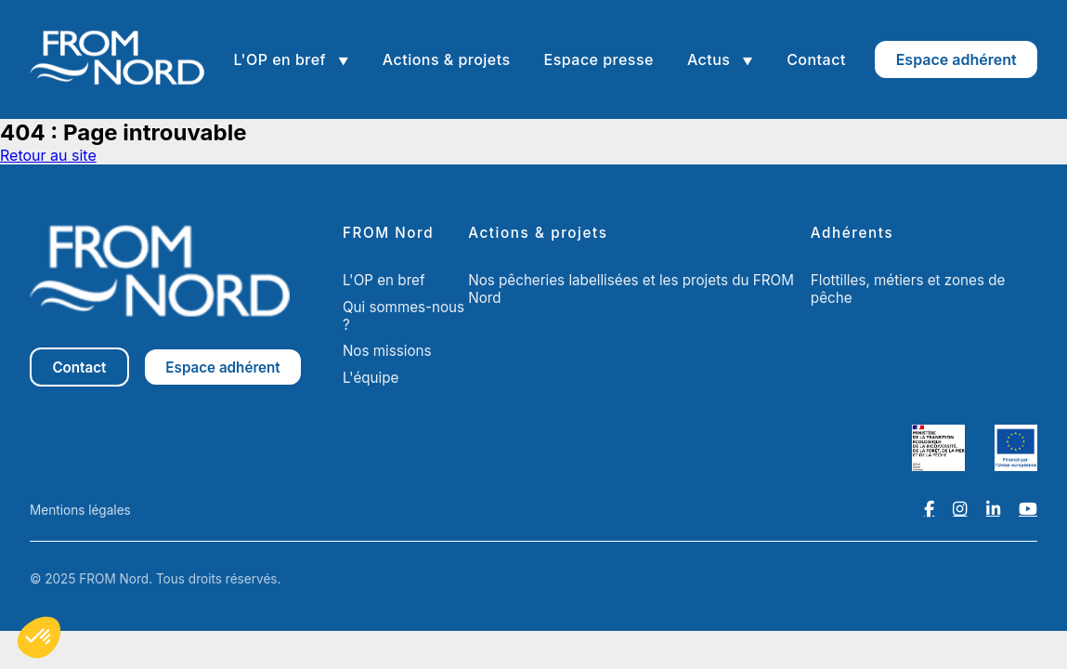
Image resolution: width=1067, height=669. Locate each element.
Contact (816, 59)
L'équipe (371, 378)
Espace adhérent (956, 59)
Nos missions (387, 351)
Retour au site (48, 155)
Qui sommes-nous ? (403, 316)
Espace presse (599, 59)
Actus (711, 59)
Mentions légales (80, 510)
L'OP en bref (281, 59)
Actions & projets (447, 59)
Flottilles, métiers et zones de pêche (908, 289)
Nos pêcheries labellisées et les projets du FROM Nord (631, 289)
